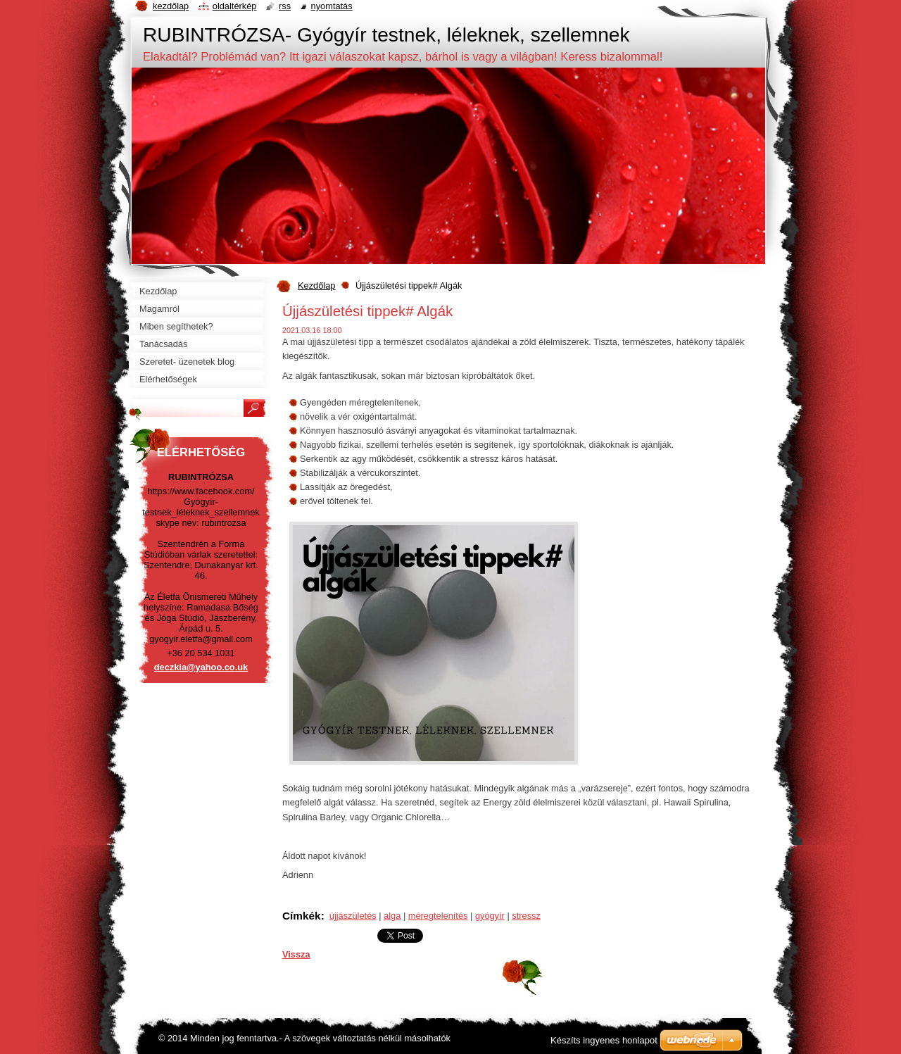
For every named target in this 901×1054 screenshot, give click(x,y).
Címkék (301, 916)
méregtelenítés (438, 915)
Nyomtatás (332, 6)
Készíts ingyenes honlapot (603, 1040)
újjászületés (353, 915)
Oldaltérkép (235, 6)
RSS (285, 6)
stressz (526, 915)
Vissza (296, 954)
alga (392, 915)
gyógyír (490, 915)
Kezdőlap (316, 285)
